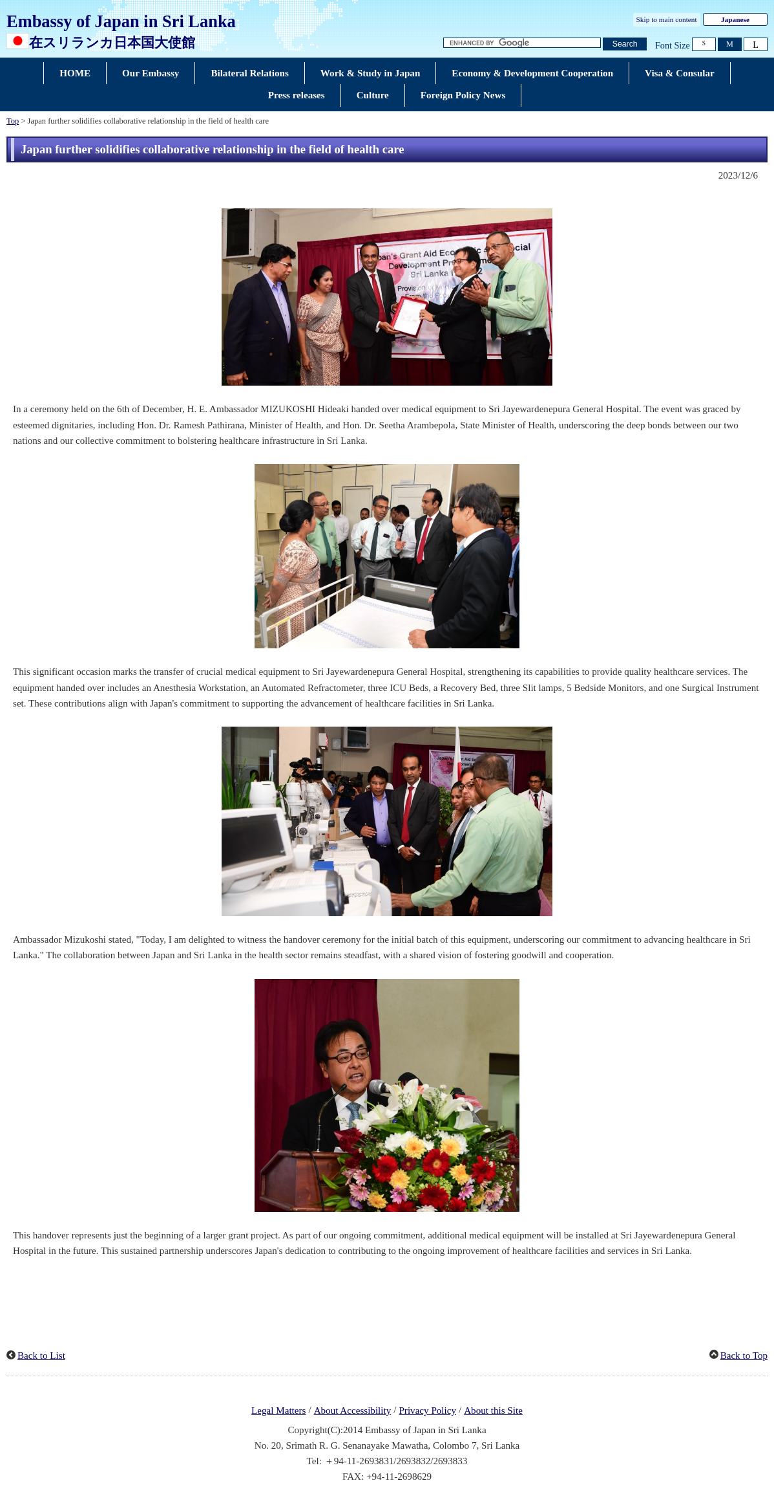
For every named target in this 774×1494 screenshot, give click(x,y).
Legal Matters (278, 1410)
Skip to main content (666, 19)
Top (12, 121)
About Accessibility (353, 1410)
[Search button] (625, 44)
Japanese (735, 19)
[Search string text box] (522, 43)
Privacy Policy (427, 1410)
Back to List (41, 1355)
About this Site (493, 1410)
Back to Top (744, 1355)
